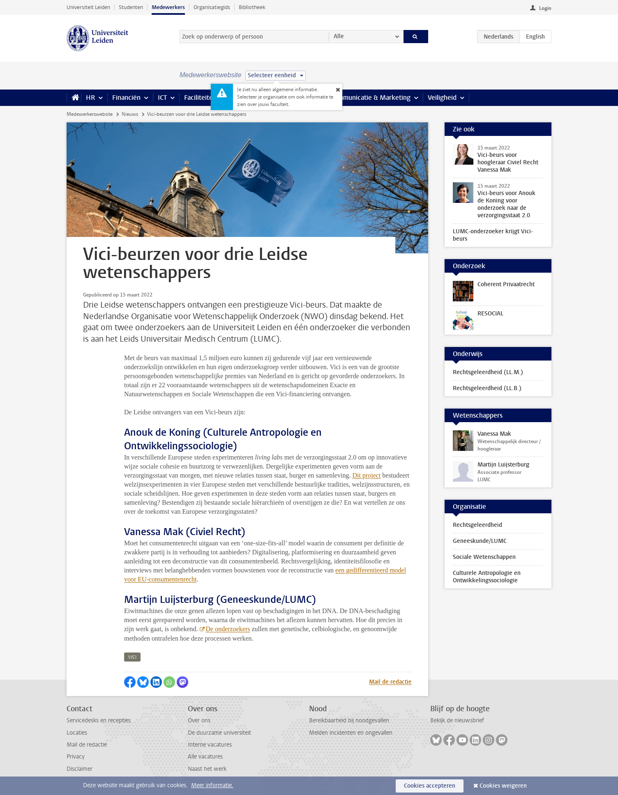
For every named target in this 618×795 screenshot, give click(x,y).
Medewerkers (168, 7)
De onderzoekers (228, 628)
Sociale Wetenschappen (484, 557)
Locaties (77, 733)
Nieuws (130, 114)
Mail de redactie (390, 682)
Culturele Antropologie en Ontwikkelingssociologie (487, 576)
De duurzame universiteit (219, 733)
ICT (162, 97)
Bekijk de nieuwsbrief (457, 720)
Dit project (366, 475)
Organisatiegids (212, 7)
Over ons (199, 720)
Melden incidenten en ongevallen (350, 733)
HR (90, 97)
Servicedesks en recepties (99, 720)
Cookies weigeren (503, 786)
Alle (339, 36)
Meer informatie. (212, 785)
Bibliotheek (252, 7)
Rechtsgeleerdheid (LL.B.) (487, 388)
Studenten (131, 7)
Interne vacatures (210, 745)
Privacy (76, 757)
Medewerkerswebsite (90, 114)
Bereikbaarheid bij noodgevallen (349, 720)
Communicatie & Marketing (370, 97)
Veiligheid (442, 97)
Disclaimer (79, 769)
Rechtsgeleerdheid (477, 525)
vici (132, 657)
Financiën (126, 97)
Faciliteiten (200, 97)
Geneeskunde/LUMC (480, 541)
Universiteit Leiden (88, 7)
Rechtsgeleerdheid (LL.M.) (488, 372)
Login (545, 8)
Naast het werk (207, 769)
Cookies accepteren (429, 786)
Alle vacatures (205, 757)
